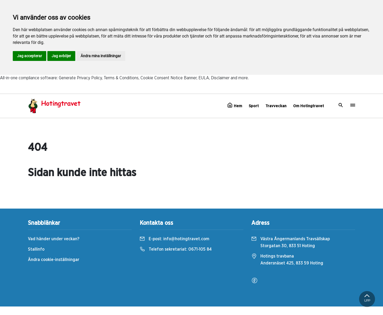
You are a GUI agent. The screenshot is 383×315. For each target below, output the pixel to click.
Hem (234, 105)
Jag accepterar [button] (29, 56)
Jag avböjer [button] (61, 56)
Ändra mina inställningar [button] (101, 56)
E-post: (174, 238)
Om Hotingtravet (308, 106)
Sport (254, 106)
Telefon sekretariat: (176, 249)
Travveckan (275, 106)
